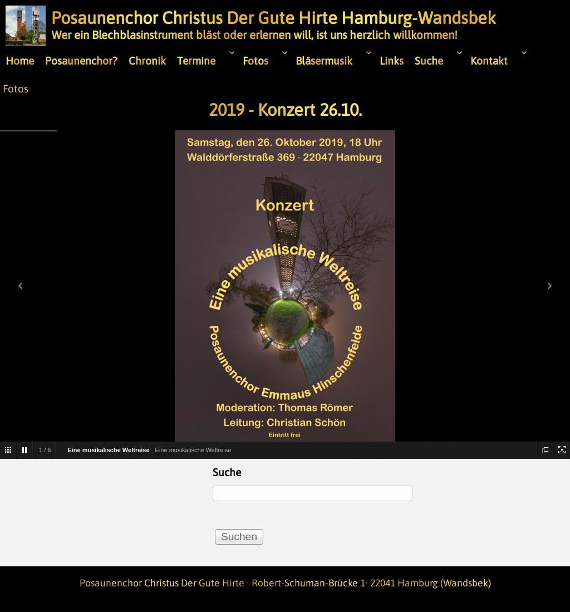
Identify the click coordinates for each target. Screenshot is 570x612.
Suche (227, 472)
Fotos (15, 88)
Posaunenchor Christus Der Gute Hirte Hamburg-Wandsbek (273, 18)
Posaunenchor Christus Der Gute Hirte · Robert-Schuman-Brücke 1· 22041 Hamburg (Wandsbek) (285, 583)
